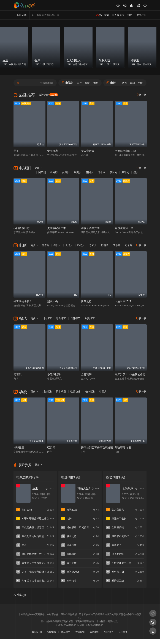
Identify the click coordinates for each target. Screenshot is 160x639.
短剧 (135, 172)
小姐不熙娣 (54, 374)
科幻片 (81, 245)
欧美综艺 (90, 318)
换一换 (141, 95)
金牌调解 (86, 374)
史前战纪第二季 (56, 228)
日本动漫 (61, 391)
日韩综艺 (75, 318)
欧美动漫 (75, 391)
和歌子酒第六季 (90, 228)
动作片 (45, 245)
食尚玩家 (52, 150)
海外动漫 (90, 391)
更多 (38, 167)
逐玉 (16, 150)
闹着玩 (17, 374)
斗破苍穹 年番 (123, 447)
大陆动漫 (47, 391)
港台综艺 (61, 318)
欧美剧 (77, 172)
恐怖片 (93, 245)
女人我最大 (87, 150)
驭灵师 (51, 447)
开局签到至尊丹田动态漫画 (97, 447)
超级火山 (52, 301)
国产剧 (42, 172)
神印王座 (18, 447)
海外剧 (125, 172)
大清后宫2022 (123, 301)
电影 (111, 82)
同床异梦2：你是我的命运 (130, 374)
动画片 (103, 391)
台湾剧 (65, 172)
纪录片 (128, 245)
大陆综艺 (47, 318)
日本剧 (101, 172)
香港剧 (54, 172)
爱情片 (69, 245)
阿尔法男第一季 (124, 228)
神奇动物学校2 (22, 301)
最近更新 (48, 94)
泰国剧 (113, 172)
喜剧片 (57, 245)
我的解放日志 (21, 228)
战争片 (116, 245)
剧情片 (105, 245)
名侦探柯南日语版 (125, 150)
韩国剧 (89, 172)
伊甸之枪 (86, 301)
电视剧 (67, 82)
